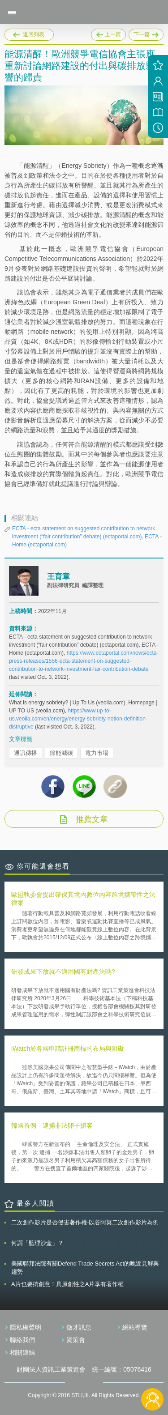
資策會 (75, 1339)
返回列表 (33, 34)
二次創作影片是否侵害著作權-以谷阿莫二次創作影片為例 (85, 1222)
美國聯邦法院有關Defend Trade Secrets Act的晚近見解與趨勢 (85, 1267)
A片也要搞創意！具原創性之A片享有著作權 (67, 1284)
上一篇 (108, 33)
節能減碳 (61, 753)
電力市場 (96, 753)
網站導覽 (134, 1327)
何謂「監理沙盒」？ (37, 1243)
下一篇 (146, 33)
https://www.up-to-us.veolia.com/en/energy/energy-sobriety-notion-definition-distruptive (78, 719)
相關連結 (22, 1352)
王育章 (58, 576)
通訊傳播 (25, 753)
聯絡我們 (22, 1339)
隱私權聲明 (25, 1327)
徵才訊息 (78, 1327)
